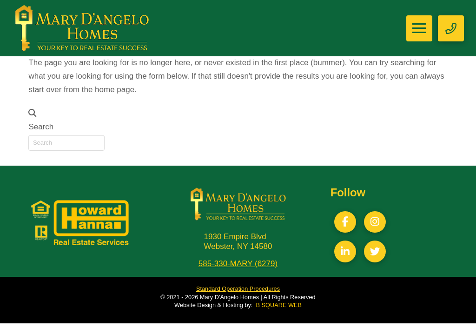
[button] (419, 28)
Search (40, 126)
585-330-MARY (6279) (238, 263)
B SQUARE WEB (279, 305)
